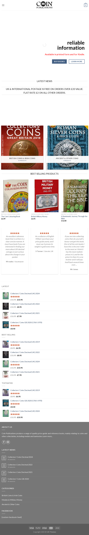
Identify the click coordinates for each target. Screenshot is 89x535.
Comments (11, 459)
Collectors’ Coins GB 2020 (18, 479)
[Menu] (3, 5)
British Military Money (39, 216)
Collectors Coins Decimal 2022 (20, 464)
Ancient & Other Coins (10, 504)
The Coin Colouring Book (10, 216)
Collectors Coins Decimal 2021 (20, 472)
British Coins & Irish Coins (12, 495)
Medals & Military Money (12, 500)
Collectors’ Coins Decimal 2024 (20, 457)
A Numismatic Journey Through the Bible (74, 217)
